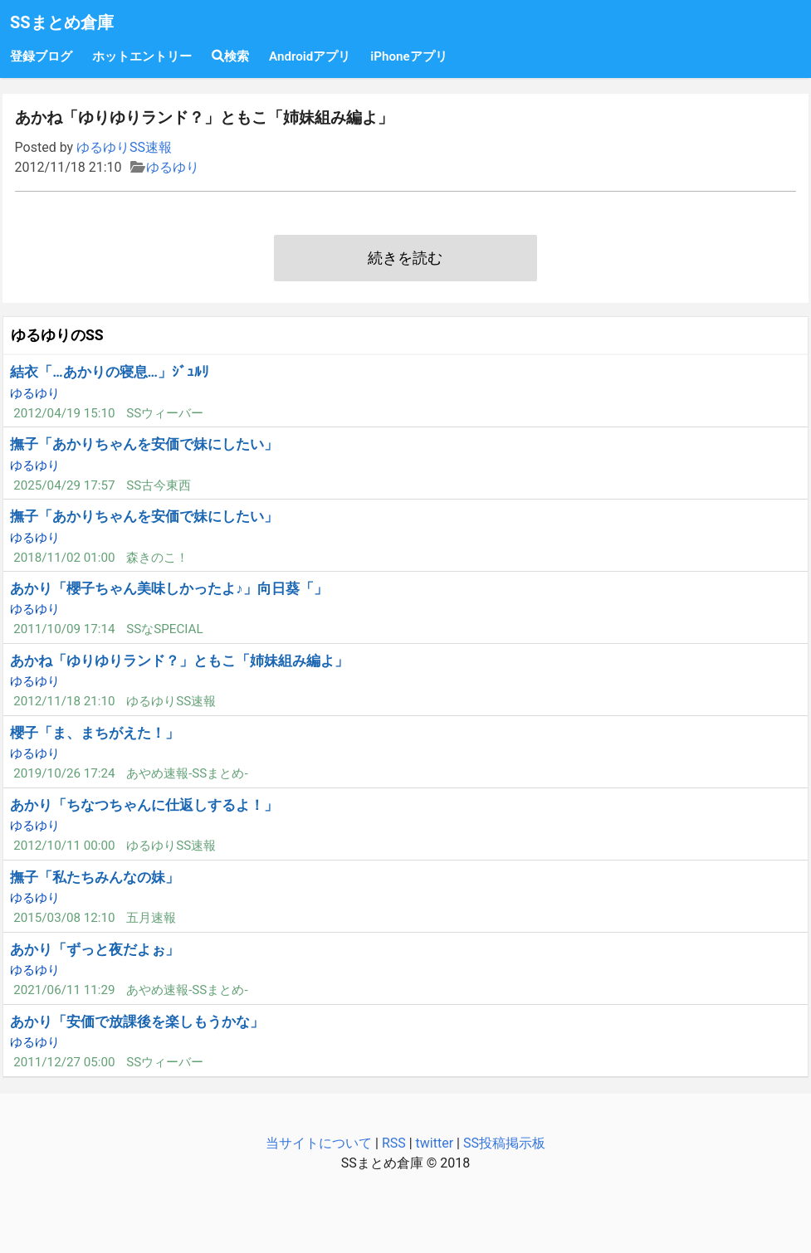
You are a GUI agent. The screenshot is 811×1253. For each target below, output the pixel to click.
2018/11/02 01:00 (64, 557)
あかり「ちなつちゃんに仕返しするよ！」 (144, 805)
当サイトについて (319, 1143)
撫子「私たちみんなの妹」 (94, 877)
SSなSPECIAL (164, 629)
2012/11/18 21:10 (64, 701)
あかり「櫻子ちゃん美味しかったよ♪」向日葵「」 (168, 588)
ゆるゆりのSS (57, 335)
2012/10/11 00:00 (64, 845)
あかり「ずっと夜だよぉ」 (94, 949)
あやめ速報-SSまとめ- (186, 773)
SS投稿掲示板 (504, 1143)
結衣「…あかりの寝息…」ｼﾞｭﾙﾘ (109, 371)
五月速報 (151, 917)
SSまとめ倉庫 (62, 22)
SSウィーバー (164, 413)
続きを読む (405, 258)
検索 (230, 56)
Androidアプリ (309, 56)
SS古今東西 (158, 485)
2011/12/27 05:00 (64, 1062)
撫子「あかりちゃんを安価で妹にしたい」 (144, 444)
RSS (394, 1143)
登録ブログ (41, 56)
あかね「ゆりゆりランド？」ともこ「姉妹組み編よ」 (179, 660)
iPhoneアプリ (408, 56)
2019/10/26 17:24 (64, 773)
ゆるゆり (172, 167)
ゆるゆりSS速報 (124, 147)
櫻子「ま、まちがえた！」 (94, 732)
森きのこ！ (157, 557)
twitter (435, 1143)
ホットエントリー (142, 56)
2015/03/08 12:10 (64, 917)
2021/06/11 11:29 (64, 989)
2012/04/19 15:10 (64, 413)
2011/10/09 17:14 (64, 629)
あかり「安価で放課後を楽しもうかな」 (137, 1021)
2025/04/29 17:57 (64, 485)
